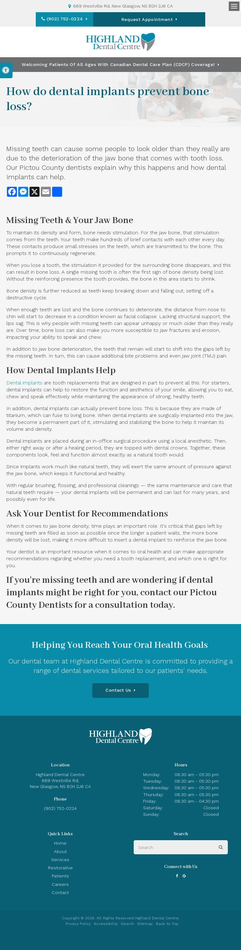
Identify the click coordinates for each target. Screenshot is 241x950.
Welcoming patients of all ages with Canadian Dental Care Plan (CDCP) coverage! (118, 64)
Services (60, 859)
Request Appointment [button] (148, 19)
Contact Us (118, 690)
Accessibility (106, 924)
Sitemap (145, 924)
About (60, 851)
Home (60, 843)
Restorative (60, 867)
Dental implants (24, 383)
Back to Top (167, 924)
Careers (60, 884)
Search (127, 924)
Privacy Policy (78, 924)
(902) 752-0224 (85, 18)
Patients (60, 875)
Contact (60, 892)
